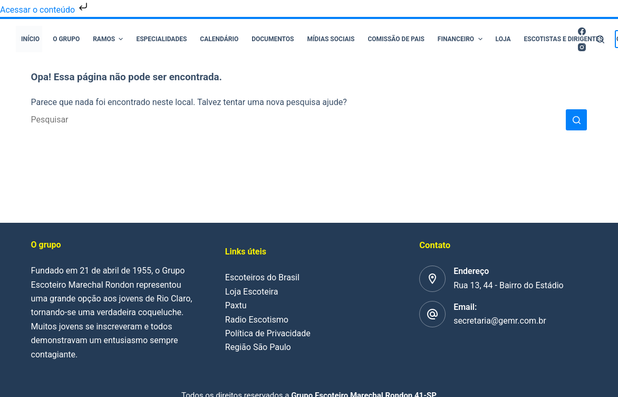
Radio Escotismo (256, 320)
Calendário (219, 39)
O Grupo (66, 39)
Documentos (273, 39)
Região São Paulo (258, 347)
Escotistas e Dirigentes (564, 39)
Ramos (109, 39)
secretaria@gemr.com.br (499, 321)
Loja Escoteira (251, 292)
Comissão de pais (396, 39)
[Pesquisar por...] (298, 119)
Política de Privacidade (268, 333)
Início (30, 39)
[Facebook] (582, 31)
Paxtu (236, 305)
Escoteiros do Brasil (262, 277)
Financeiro (461, 39)
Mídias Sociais (331, 39)
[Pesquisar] (600, 39)
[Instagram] (582, 47)
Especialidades (161, 39)
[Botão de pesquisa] (576, 119)
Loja (503, 39)
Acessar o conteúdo (45, 10)
